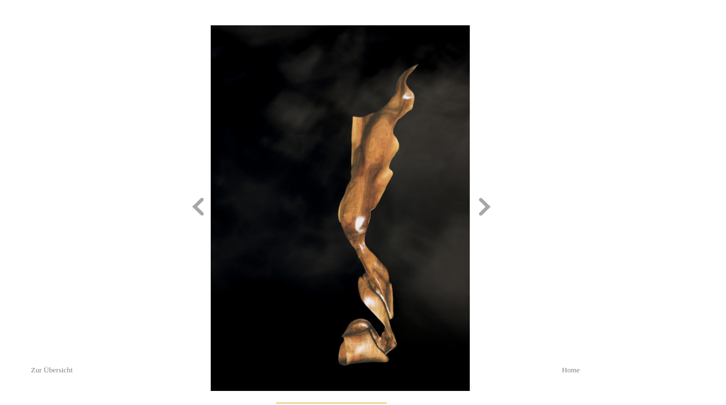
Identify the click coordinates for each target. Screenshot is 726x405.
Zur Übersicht (51, 370)
